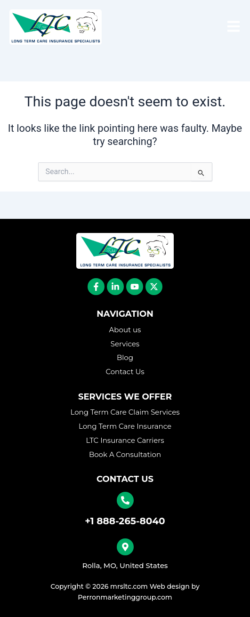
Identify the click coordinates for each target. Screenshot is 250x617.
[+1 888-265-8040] (125, 500)
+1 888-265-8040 (125, 521)
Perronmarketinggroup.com (125, 597)
